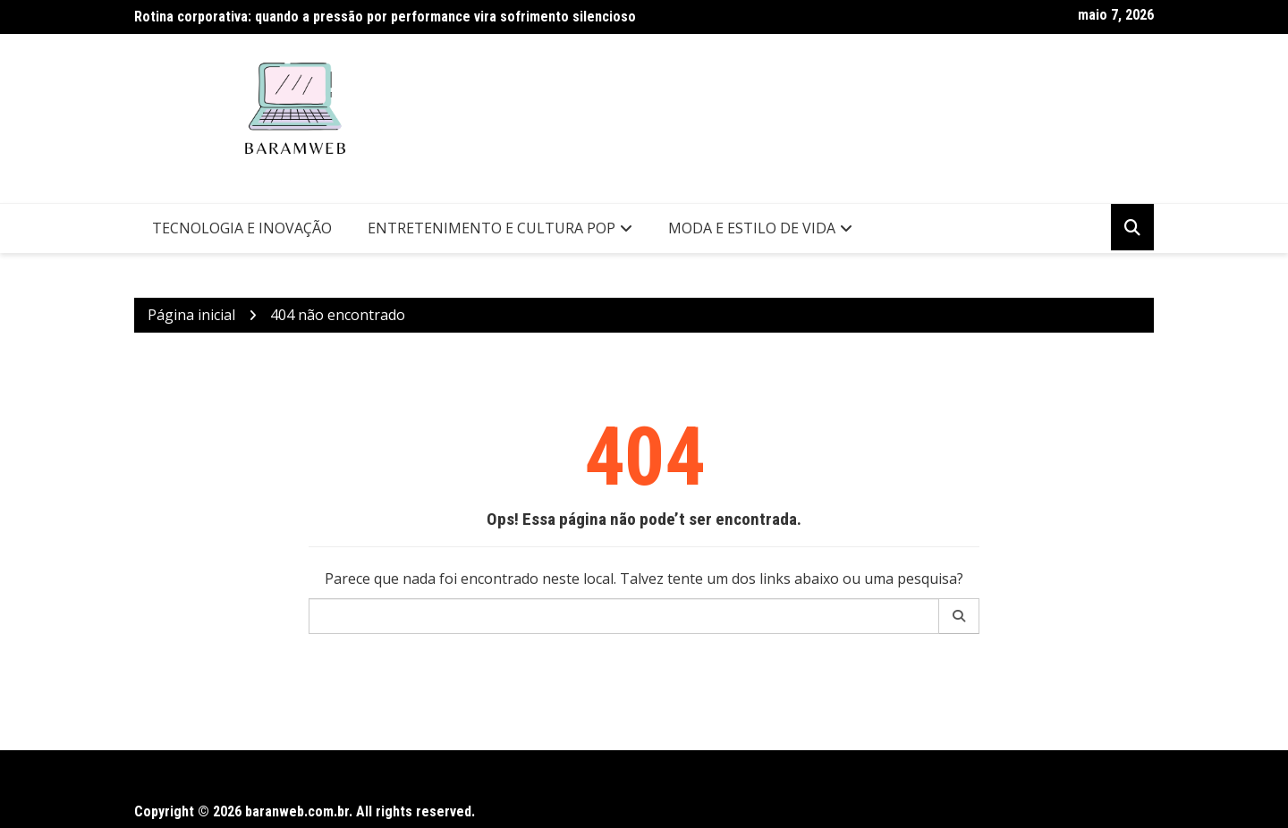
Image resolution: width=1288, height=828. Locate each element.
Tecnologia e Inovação (242, 228)
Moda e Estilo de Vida (751, 228)
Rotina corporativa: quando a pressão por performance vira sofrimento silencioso (385, 16)
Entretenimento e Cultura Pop (491, 228)
